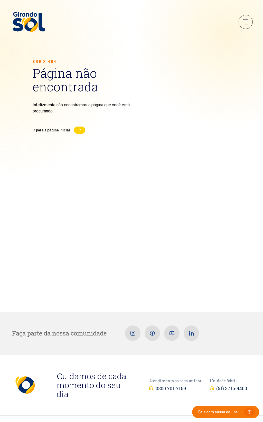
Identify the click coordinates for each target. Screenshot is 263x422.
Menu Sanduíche (245, 22)
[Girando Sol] (29, 22)
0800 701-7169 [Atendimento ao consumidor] (171, 388)
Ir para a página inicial (51, 130)
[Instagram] (132, 333)
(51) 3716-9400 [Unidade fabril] (231, 388)
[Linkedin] (191, 333)
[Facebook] (152, 333)
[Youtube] (172, 333)
